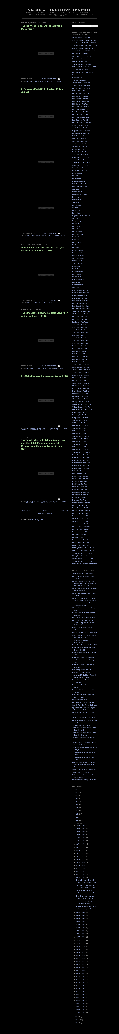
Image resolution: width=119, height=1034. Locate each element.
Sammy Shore (77, 261)
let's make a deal (47, 235)
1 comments (51, 79)
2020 (76, 793)
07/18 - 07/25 (81, 928)
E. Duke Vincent (77, 271)
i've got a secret (45, 429)
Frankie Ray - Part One (80, 149)
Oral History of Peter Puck (81, 672)
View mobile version (45, 514)
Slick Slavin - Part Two (79, 141)
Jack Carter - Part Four (80, 332)
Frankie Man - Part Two (80, 479)
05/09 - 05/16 (81, 958)
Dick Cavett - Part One (79, 184)
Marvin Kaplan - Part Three (81, 460)
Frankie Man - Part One (80, 476)
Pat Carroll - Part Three (80, 322)
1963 (28, 428)
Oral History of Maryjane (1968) (82, 670)
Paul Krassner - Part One (80, 107)
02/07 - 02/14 (81, 998)
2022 (76, 790)
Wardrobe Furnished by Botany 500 (84, 780)
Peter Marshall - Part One (80, 492)
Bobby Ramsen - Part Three (81, 508)
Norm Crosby (76, 197)
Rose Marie (76, 224)
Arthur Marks (76, 226)
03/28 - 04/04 (81, 976)
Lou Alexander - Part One (80, 290)
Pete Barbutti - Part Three (80, 306)
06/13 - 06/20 (81, 943)
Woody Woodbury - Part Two (81, 556)
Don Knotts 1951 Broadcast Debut (83, 618)
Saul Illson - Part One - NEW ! (82, 56)
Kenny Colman (77, 192)
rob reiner (25, 502)
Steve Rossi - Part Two (80, 521)
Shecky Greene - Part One (81, 399)
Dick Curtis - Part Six (79, 136)
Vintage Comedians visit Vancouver (84, 769)
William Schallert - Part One (81, 61)
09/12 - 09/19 (81, 871)
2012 (76, 817)
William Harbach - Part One (81, 404)
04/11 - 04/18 (81, 970)
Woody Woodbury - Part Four (82, 561)
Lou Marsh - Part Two (79, 489)
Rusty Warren (76, 274)
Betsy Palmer (48, 428)
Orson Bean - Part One (80, 165)
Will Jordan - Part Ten (79, 444)
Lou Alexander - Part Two (80, 293)
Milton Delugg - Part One (80, 388)
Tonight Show (52, 502)
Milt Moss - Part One (79, 497)
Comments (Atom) (36, 520)
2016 (76, 805)
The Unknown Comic (79, 80)
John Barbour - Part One (80, 157)
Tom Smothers (77, 263)
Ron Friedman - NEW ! (80, 53)
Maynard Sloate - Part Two (81, 216)
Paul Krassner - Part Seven (81, 122)
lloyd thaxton (36, 368)
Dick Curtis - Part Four (79, 359)
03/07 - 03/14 (81, 985)
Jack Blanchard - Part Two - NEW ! (84, 43)
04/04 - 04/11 (81, 973)
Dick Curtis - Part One (79, 351)
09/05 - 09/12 (81, 874)
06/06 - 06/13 (81, 946)
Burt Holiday (76, 213)
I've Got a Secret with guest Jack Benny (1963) (44, 376)
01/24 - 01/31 (81, 1004)
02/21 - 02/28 (81, 992)
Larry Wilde (76, 282)
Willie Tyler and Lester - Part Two (83, 550)
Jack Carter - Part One (79, 324)
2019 (76, 796)
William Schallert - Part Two (81, 64)
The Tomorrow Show (38, 502)
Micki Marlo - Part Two (79, 484)
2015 (76, 808)
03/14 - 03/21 (81, 982)
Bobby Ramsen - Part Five (81, 513)
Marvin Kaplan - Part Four (81, 463)
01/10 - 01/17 (81, 1010)
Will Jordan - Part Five (79, 431)
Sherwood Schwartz (79, 258)
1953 (28, 302)
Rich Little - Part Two (79, 473)
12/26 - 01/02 (81, 826)
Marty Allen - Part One (79, 295)
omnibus (51, 302)
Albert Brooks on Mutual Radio (82, 573)
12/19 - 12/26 (81, 829)
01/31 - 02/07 (81, 1001)
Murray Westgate (78, 279)
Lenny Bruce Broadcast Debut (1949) (84, 645)
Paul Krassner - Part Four (80, 115)
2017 (76, 802)
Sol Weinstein (76, 277)
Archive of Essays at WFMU (81, 37)
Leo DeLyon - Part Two (80, 396)
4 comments (51, 366)
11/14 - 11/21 (81, 844)
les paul (34, 302)
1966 (28, 368)
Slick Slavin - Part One (79, 138)
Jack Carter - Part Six (79, 338)
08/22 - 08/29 (81, 913)
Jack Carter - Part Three (80, 330)
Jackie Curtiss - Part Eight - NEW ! (83, 51)
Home (45, 510)
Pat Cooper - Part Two (79, 348)
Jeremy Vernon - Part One (81, 83)
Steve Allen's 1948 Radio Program (83, 717)
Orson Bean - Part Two (80, 168)
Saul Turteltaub (77, 75)
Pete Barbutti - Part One (80, 301)
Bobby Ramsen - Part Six (80, 516)
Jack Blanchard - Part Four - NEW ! (84, 48)
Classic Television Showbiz (59, 9)
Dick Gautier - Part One (80, 96)
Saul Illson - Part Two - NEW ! (82, 59)
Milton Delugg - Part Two (80, 391)
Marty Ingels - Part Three (80, 418)
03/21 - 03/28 (81, 979)
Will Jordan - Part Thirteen (81, 452)
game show (35, 235)
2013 (76, 814)
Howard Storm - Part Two (80, 542)
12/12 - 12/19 (81, 832)
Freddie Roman (77, 250)
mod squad (59, 235)
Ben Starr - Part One (79, 534)
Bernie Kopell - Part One (80, 93)
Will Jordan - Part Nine (79, 441)
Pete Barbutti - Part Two (80, 303)
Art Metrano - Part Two (80, 146)
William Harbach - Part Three (82, 409)
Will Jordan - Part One (79, 420)
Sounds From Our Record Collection (84, 705)
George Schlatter (78, 255)
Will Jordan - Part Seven (80, 436)
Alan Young (76, 287)
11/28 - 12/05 (81, 838)
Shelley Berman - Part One (81, 311)
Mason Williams (77, 285)
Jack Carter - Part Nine (80, 154)
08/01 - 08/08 (81, 922)
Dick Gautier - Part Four (80, 104)
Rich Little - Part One (79, 471)
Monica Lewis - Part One (80, 465)
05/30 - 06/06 (81, 949)
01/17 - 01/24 (81, 1007)
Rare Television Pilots (79, 700)
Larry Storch (76, 266)
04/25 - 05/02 (81, 964)
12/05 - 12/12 (81, 835)
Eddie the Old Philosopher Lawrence (84, 564)
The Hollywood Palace (52, 81)
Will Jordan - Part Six (79, 433)
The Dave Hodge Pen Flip (81, 725)
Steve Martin (76, 229)
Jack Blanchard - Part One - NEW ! (84, 40)
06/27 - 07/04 (81, 937)
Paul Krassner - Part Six (80, 120)
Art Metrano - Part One (80, 144)
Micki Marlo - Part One (79, 481)
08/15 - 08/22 (81, 916)
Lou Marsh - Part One (79, 487)
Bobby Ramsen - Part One (81, 503)
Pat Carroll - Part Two (79, 319)
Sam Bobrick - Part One (80, 69)
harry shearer (60, 501)
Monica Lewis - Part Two (80, 468)
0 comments (51, 233)
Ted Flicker (76, 202)
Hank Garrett (76, 205)
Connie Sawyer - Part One (81, 524)
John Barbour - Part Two (80, 160)
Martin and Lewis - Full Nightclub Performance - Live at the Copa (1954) (83, 660)
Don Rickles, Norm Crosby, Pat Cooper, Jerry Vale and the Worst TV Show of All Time (84, 622)
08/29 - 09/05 (81, 877)
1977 (28, 501)
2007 (76, 1023)
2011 (76, 820)
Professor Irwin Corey (79, 194)
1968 (28, 235)
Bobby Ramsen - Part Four (81, 511)
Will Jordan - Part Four (79, 428)
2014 (76, 811)
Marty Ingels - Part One (80, 412)
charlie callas (37, 81)
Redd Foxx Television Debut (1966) (84, 702)
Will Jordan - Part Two (79, 423)
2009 (76, 1017)
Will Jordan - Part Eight (80, 439)
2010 (76, 823)
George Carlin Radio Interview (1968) (84, 632)
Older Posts (65, 510)
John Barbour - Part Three (81, 162)
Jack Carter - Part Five (79, 335)
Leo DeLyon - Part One (80, 394)
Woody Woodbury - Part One (82, 553)
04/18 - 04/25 (81, 967)
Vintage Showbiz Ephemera (81, 772)
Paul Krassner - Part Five (80, 117)
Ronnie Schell (77, 253)
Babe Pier (75, 247)
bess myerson (36, 428)
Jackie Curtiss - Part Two (80, 367)
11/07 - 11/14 (81, 847)
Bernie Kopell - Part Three (81, 88)
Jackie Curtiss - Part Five (80, 372)
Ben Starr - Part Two (79, 537)
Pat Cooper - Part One (79, 346)
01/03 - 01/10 (81, 1013)
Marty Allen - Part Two (79, 298)
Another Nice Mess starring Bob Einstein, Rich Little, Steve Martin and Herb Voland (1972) (84, 583)
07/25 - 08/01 (81, 925)
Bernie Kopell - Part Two (80, 91)
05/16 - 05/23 (81, 955)
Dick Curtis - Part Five (79, 362)
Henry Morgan (32, 429)
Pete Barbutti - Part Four (80, 309)
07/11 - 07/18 (81, 931)
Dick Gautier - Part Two (80, 99)
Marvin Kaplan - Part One (80, 455)
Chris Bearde (76, 178)
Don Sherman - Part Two (80, 532)
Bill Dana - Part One (79, 378)
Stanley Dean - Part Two (80, 386)
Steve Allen (58, 368)
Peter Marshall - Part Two (80, 495)
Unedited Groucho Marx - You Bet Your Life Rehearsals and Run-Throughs (83, 764)
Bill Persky (75, 245)
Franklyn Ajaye (77, 173)
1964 (28, 81)
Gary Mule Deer (77, 77)
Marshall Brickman (78, 181)
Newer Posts (25, 510)
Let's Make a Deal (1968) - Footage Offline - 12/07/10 (42, 90)
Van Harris (75, 208)
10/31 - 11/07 (81, 850)
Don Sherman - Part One (80, 529)
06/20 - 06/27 (81, 940)
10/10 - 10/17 (81, 859)
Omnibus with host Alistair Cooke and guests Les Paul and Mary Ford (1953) (44, 249)
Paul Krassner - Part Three (81, 112)
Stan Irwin (75, 218)
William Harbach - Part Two (81, 407)
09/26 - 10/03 (81, 865)
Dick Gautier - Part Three (80, 101)
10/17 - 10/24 (81, 856)
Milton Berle (48, 368)
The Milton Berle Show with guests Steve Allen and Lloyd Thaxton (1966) (44, 314)
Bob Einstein (76, 200)
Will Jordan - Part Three (80, 425)
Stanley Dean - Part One (80, 383)
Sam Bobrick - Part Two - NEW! (82, 72)
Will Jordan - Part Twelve (80, 449)
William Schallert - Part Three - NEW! (84, 67)
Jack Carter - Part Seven (80, 340)
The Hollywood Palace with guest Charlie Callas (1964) (41, 27)
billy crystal (48, 501)
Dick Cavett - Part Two (79, 186)
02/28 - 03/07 (81, 988)
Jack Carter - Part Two (79, 327)
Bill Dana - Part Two (79, 380)
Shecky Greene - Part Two (81, 402)
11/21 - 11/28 (81, 841)
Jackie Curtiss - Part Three (81, 370)
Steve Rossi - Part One (80, 518)
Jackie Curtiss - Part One (80, 364)
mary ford (43, 302)
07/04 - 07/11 (81, 934)
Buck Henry (76, 210)
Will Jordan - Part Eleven (80, 447)
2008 (76, 1020)
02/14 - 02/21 (81, 995)
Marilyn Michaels (78, 237)
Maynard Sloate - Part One (81, 131)
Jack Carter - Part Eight (80, 343)
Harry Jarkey (76, 221)
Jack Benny (57, 429)
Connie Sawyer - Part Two (81, 526)
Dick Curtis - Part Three (80, 356)
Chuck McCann (77, 234)
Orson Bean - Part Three (80, 170)
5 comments (52, 300)
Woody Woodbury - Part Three (82, 558)
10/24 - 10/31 (81, 853)
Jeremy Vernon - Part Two (81, 85)
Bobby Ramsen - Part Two (81, 505)
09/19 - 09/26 (81, 868)
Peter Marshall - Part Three (81, 133)
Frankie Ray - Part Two (80, 152)
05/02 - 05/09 (81, 961)
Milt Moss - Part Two (79, 500)
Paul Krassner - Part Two (80, 109)
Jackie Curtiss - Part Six (80, 125)
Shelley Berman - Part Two (81, 314)
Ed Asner (75, 176)
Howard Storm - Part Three (81, 545)
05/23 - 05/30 (81, 952)
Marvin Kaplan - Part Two (80, 457)
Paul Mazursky (77, 231)
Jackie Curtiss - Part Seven (81, 128)
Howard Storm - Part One (80, 540)
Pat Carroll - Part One (79, 316)
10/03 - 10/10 (81, 862)
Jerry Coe (75, 189)
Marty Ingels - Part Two (80, 415)
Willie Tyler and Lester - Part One (83, 548)
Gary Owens (76, 239)
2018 (76, 799)
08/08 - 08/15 (81, 919)
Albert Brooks (37, 501)
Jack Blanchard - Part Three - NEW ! (84, 45)
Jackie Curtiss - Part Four (80, 375)
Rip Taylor (75, 269)
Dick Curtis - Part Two (79, 354)
